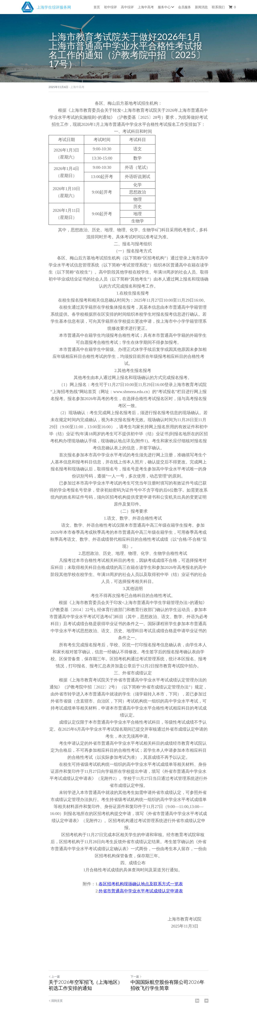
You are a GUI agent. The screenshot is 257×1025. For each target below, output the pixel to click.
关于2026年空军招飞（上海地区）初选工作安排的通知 (85, 985)
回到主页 (56, 1000)
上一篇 (54, 976)
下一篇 (136, 976)
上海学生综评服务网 (54, 7)
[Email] (206, 1001)
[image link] (27, 6)
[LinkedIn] (197, 1001)
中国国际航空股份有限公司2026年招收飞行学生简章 (167, 985)
